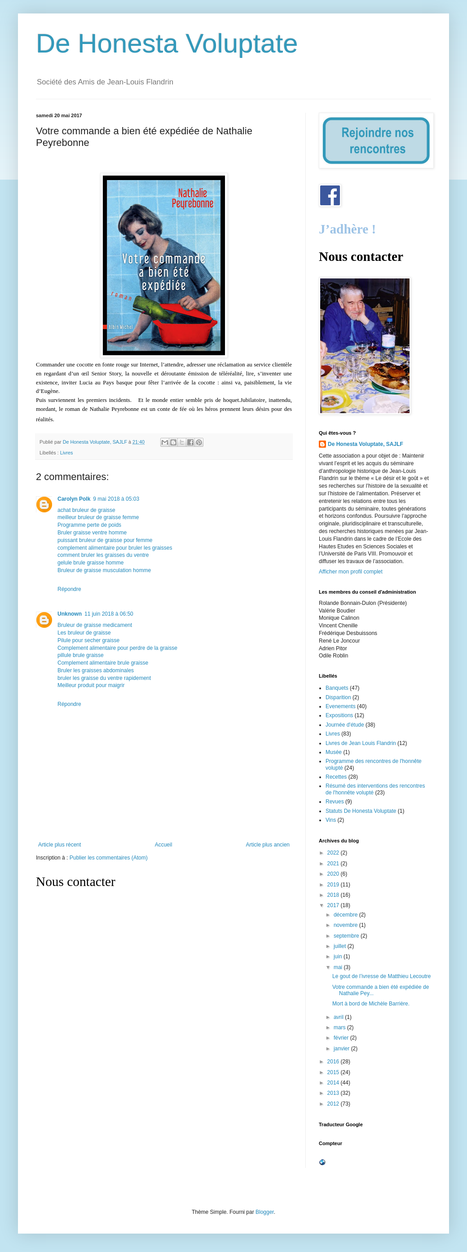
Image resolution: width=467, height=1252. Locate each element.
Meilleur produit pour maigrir (90, 685)
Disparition (338, 697)
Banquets (337, 688)
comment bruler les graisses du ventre (103, 555)
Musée (334, 752)
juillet (341, 946)
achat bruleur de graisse (86, 510)
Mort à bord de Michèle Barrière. (371, 1004)
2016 (334, 1061)
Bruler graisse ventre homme (92, 532)
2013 (334, 1093)
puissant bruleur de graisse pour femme (104, 540)
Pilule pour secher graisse (88, 640)
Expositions (339, 715)
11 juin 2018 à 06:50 (108, 614)
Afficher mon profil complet (351, 572)
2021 (334, 863)
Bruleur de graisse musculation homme (104, 570)
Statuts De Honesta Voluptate (361, 811)
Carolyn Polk (73, 499)
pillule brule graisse (80, 655)
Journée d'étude (345, 725)
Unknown (69, 614)
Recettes (336, 777)
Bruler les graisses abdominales (95, 670)
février (342, 1038)
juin (339, 956)
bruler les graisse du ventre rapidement (104, 678)
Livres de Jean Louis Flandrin (361, 743)
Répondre (69, 589)
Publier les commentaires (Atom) (109, 858)
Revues (335, 801)
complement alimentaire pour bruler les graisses (114, 548)
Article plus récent (59, 845)
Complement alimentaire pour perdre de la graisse (117, 648)
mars (340, 1027)
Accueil (163, 845)
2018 (334, 895)
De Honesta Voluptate (167, 43)
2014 (334, 1083)
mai (339, 967)
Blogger (265, 1212)
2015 (334, 1072)
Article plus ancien (268, 845)
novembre (346, 925)
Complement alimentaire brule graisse (102, 663)
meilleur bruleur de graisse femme (98, 517)
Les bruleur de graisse (84, 633)
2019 (334, 885)
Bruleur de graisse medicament (94, 625)
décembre (346, 915)
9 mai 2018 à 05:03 (116, 499)
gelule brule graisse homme (90, 563)
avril (339, 1017)
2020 (334, 874)
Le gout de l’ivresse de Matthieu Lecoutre (381, 976)
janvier (342, 1048)
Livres (66, 452)
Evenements (341, 706)
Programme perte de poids (89, 525)
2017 (334, 905)
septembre (347, 936)
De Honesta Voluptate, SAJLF (365, 444)
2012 (334, 1104)
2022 (334, 853)
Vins (331, 820)
